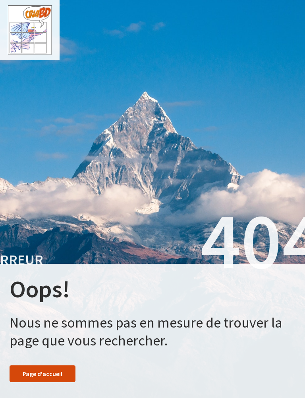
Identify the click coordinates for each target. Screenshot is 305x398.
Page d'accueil (42, 374)
